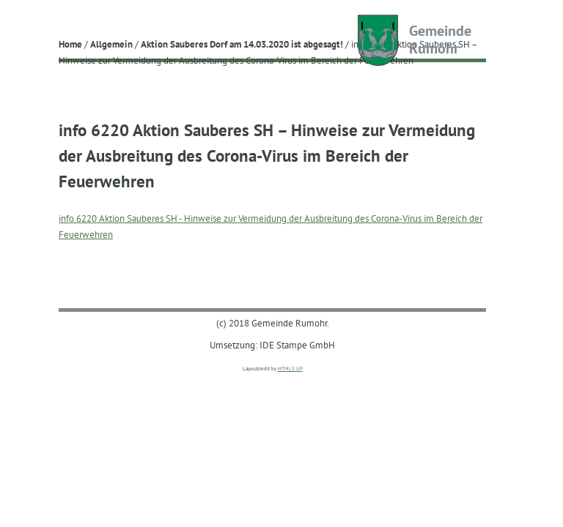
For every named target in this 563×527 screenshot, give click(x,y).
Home (70, 44)
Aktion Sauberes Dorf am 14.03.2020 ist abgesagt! (242, 44)
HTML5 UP (290, 368)
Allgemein (111, 44)
